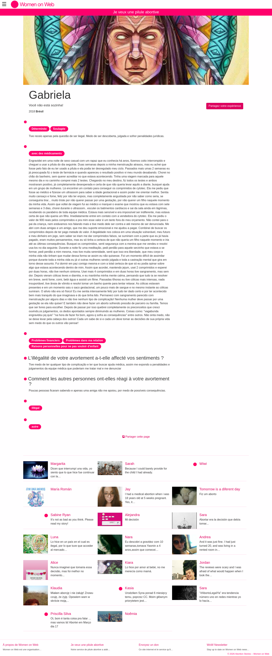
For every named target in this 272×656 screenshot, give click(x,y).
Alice (54, 562)
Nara (129, 537)
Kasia (129, 588)
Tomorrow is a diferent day (219, 489)
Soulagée (59, 128)
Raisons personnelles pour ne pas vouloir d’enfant (65, 346)
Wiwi (203, 464)
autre (35, 426)
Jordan (204, 562)
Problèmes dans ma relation (84, 340)
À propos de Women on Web (20, 644)
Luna (54, 537)
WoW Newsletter (217, 644)
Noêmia (131, 614)
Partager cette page (136, 436)
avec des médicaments (47, 153)
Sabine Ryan (61, 515)
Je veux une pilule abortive (136, 12)
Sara (203, 515)
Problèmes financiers (46, 340)
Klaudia (56, 588)
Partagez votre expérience (225, 105)
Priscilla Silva (61, 614)
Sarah (129, 464)
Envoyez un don (149, 644)
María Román (61, 489)
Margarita (58, 464)
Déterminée (39, 128)
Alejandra (132, 515)
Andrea (205, 537)
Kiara (129, 562)
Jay (127, 489)
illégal (35, 407)
